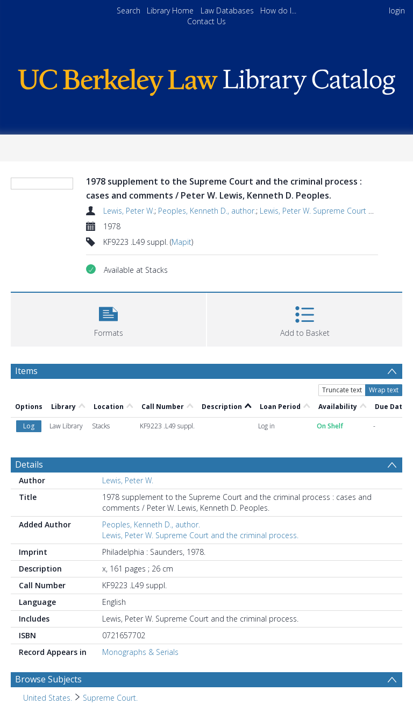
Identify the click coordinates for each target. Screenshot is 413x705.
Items (26, 371)
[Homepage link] (206, 79)
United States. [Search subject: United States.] (47, 698)
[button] (108, 318)
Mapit (181, 242)
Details (29, 464)
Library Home (170, 10)
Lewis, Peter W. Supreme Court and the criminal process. (200, 535)
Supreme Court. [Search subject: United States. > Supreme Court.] (110, 698)
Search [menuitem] (128, 10)
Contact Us (206, 21)
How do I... (278, 10)
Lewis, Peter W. (128, 211)
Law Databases (227, 10)
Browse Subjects (48, 679)
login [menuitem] (397, 10)
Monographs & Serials (140, 652)
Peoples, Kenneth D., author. (207, 211)
